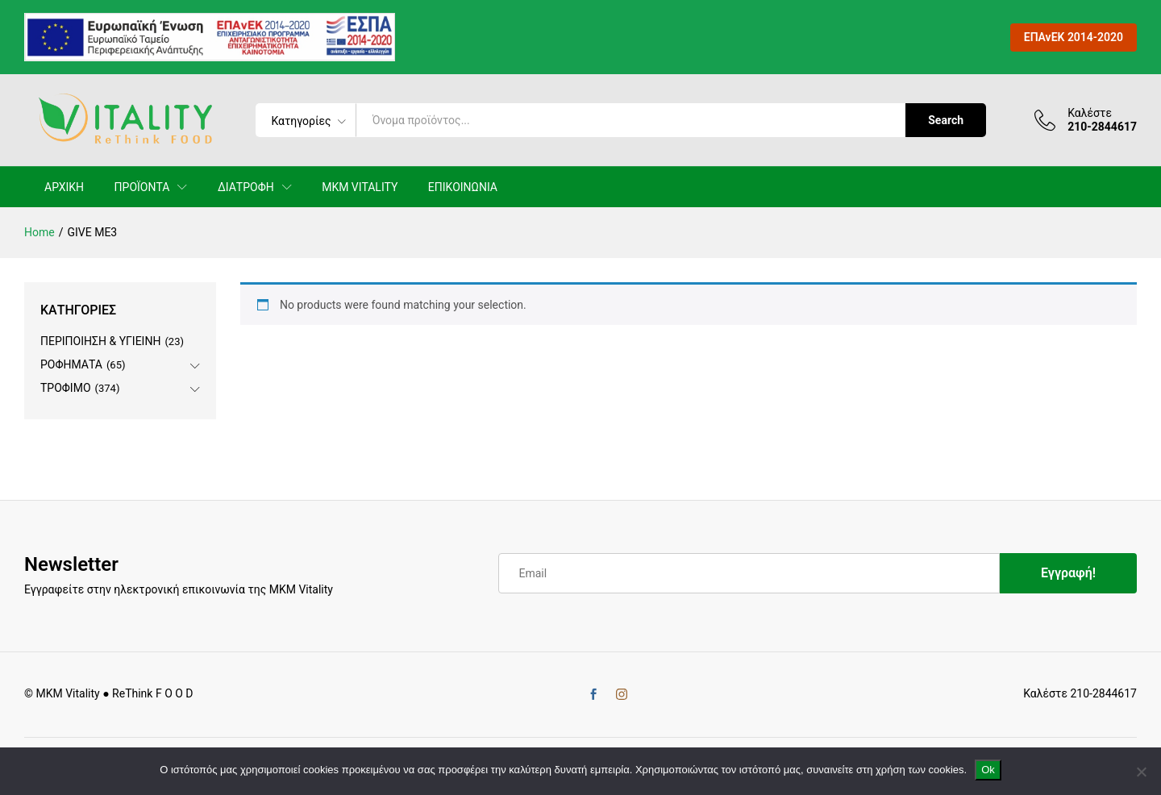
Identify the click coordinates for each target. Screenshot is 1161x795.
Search (945, 120)
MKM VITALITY (359, 187)
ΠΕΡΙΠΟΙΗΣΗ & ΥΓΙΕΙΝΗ (100, 341)
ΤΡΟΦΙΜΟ (65, 387)
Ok (988, 770)
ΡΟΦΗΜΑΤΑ (71, 364)
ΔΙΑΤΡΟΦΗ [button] (246, 187)
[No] (1141, 772)
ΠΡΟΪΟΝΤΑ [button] (142, 187)
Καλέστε (1089, 112)
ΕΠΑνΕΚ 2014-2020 (1073, 37)
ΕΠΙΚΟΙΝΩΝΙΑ (462, 187)
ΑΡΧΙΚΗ (64, 187)
